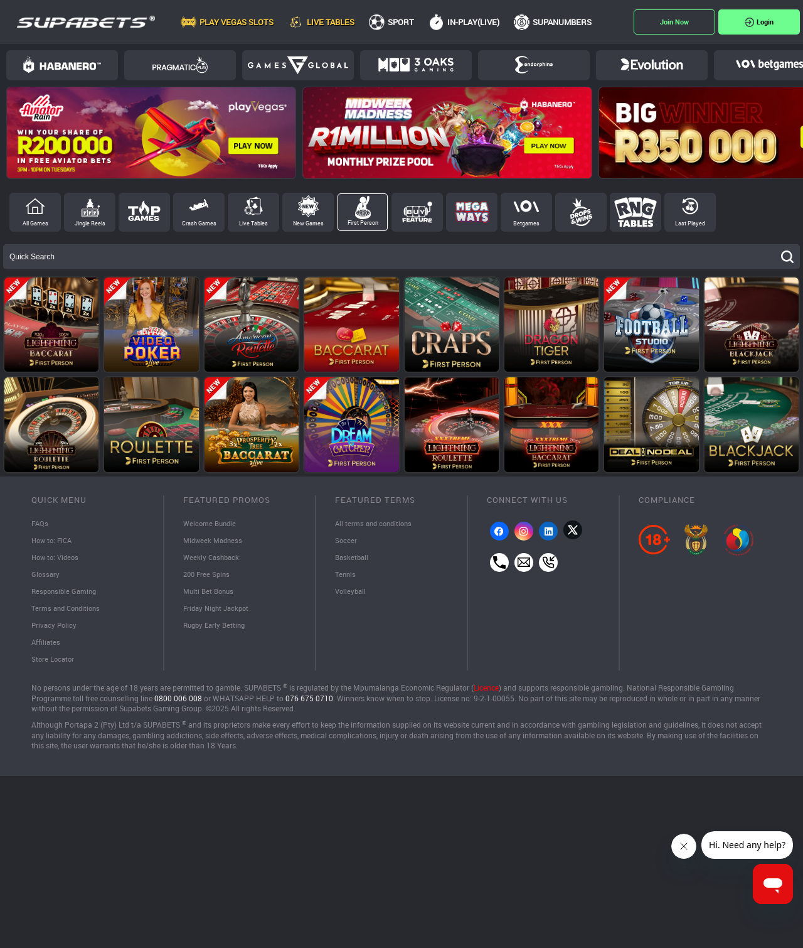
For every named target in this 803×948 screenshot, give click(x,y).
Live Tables (330, 22)
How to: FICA (53, 541)
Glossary (46, 576)
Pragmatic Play (180, 64)
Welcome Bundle (211, 524)
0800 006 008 (178, 703)
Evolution (652, 64)
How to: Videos (57, 559)
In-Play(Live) (473, 22)
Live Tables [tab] (253, 223)
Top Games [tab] (144, 212)
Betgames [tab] (526, 223)
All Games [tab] (35, 223)
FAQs (40, 524)
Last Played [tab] (690, 223)
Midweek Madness (215, 541)
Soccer (346, 541)
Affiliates (46, 647)
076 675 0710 (309, 703)
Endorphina (534, 64)
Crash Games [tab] (199, 223)
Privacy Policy (55, 629)
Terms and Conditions (68, 611)
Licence (486, 693)
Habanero (62, 64)
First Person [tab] (363, 222)
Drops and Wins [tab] (581, 212)
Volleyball (351, 594)
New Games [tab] (308, 223)
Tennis (346, 576)
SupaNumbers (562, 22)
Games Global (298, 65)
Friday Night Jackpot (219, 611)
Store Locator (54, 664)
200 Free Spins (208, 576)
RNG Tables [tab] (635, 212)
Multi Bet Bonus (210, 594)
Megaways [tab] (472, 212)
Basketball (353, 559)
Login (765, 21)
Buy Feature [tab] (417, 212)
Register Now (674, 22)
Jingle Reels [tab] (90, 223)
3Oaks (416, 64)
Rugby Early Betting (216, 629)
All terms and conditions (376, 524)
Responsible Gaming (66, 594)
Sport (401, 22)
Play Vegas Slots (236, 22)
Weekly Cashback (213, 559)
